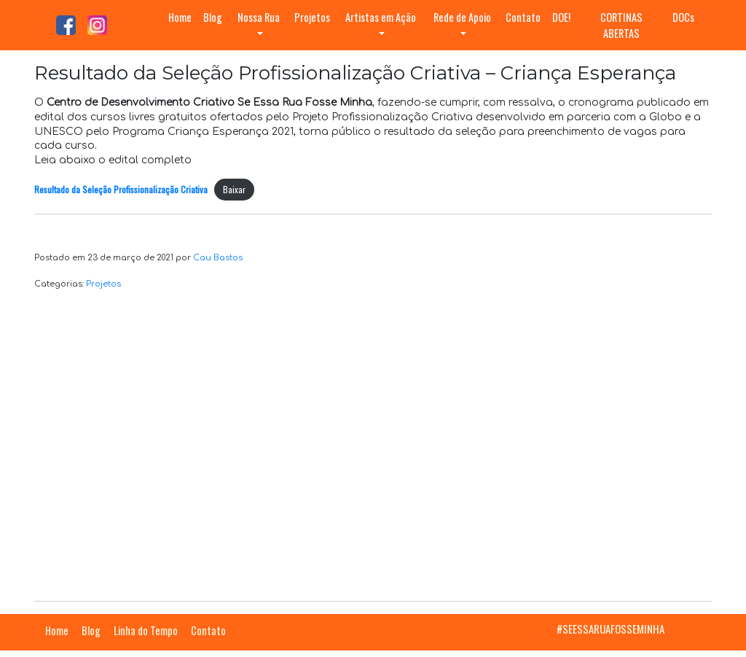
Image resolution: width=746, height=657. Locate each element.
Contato (523, 17)
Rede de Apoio (462, 17)
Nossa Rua (258, 17)
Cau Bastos (218, 258)
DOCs (683, 17)
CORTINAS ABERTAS (621, 25)
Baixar (234, 189)
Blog (212, 17)
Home (180, 17)
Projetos (312, 17)
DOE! (561, 17)
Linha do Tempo (146, 630)
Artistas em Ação (380, 17)
